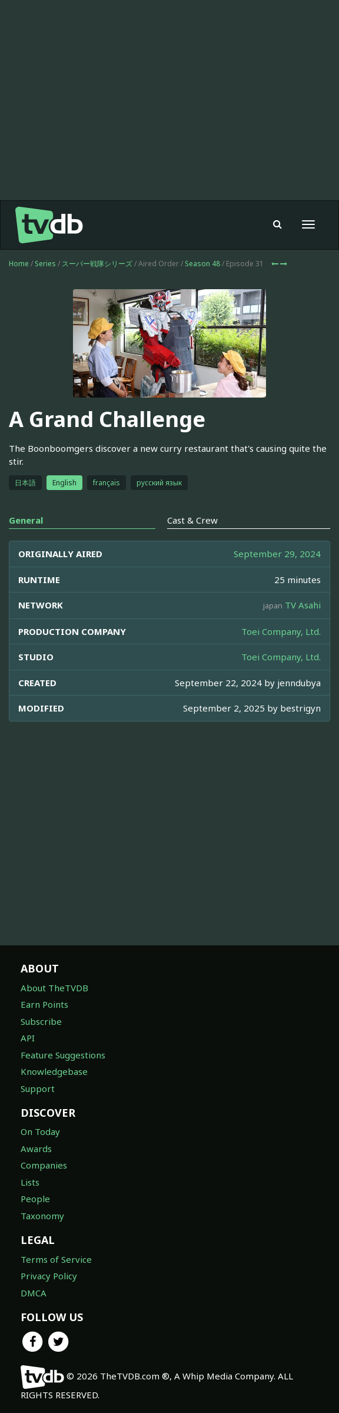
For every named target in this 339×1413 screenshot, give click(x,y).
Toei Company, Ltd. (281, 631)
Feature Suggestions (63, 1055)
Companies (44, 1165)
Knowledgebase (54, 1071)
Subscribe (41, 1021)
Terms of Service (56, 1259)
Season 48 (202, 264)
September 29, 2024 (277, 554)
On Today (40, 1131)
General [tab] (26, 520)
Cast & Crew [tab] (192, 520)
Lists (30, 1182)
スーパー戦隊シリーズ (97, 264)
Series (45, 264)
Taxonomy (42, 1216)
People (35, 1198)
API (28, 1038)
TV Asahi (303, 605)
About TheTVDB (54, 988)
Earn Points (44, 1004)
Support (38, 1088)
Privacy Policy (49, 1276)
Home (19, 264)
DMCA (33, 1293)
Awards (36, 1148)
